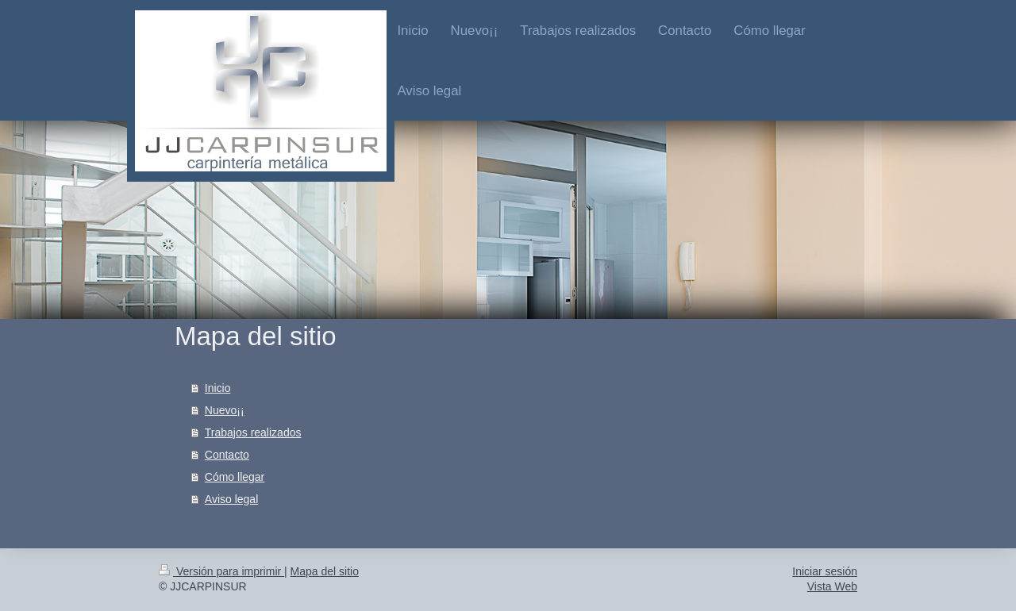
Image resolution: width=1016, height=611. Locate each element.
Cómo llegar (234, 477)
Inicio (218, 388)
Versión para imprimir (221, 571)
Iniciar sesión (824, 571)
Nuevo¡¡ (224, 410)
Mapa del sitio (325, 571)
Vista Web (832, 586)
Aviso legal (231, 499)
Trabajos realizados (253, 432)
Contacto (227, 454)
